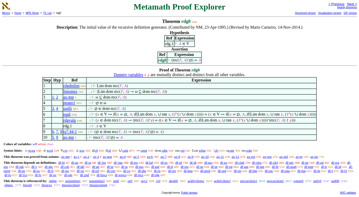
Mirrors (6, 13)
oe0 (130, 181)
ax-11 (220, 157)
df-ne (304, 163)
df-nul (155, 167)
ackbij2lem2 (196, 181)
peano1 (69, 103)
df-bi (61, 163)
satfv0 (317, 181)
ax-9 (191, 157)
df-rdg (155, 175)
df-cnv (111, 171)
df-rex (335, 163)
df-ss (124, 167)
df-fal (149, 163)
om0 (116, 181)
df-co (126, 171)
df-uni (244, 167)
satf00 (335, 181)
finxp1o (46, 185)
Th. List (47, 13)
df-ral (320, 163)
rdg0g (52, 181)
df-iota (285, 171)
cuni (125, 150)
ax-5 (136, 157)
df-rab (19, 167)
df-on (237, 171)
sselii (67, 108)
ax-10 (205, 157)
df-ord (222, 171)
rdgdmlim (71, 86)
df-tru (134, 163)
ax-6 (150, 157)
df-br (275, 167)
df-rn (157, 171)
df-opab (291, 167)
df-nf (178, 163)
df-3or (102, 163)
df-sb (193, 163)
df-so (36, 171)
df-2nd (84, 175)
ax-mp (68, 97)
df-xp (80, 171)
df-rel (95, 171)
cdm (165, 150)
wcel (50, 150)
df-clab (239, 163)
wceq (31, 150)
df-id (338, 167)
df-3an (118, 163)
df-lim (253, 171)
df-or (88, 163)
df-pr (214, 167)
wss (82, 150)
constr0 (298, 181)
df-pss (139, 167)
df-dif (81, 167)
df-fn (316, 171)
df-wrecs (120, 175)
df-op (228, 167)
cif (109, 150)
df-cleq (257, 163)
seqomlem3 (97, 181)
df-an (74, 163)
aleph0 (173, 181)
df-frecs (102, 175)
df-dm (142, 171)
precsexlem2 (275, 181)
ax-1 (77, 157)
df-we (65, 171)
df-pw (185, 167)
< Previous (336, 4)
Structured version (305, 13)
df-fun (301, 171)
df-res (172, 171)
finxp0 (27, 185)
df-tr (324, 167)
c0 (96, 150)
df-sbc (49, 167)
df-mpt (308, 167)
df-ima (188, 171)
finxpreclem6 (98, 185)
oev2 (144, 181)
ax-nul (283, 157)
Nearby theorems (347, 7)
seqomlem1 (73, 181)
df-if (170, 167)
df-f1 (343, 171)
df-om (68, 175)
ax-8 (177, 157)
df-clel (273, 163)
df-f (330, 171)
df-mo (208, 163)
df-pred (205, 171)
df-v (34, 167)
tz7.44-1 (70, 131)
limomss (70, 91)
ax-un (314, 157)
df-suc (269, 171)
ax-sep (267, 157)
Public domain (189, 192)
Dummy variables (128, 74)
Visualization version (329, 13)
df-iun (260, 167)
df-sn (199, 167)
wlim (202, 150)
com (231, 150)
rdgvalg (69, 120)
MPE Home (32, 13)
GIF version (350, 13)
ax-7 (163, 157)
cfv (216, 150)
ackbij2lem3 (222, 181)
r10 (158, 181)
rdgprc (8, 185)
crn (182, 150)
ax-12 (235, 157)
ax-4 (123, 157)
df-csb (65, 167)
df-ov (52, 175)
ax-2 (86, 157)
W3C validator (348, 192)
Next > (352, 4)
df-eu (223, 163)
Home (17, 13)
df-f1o (23, 175)
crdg (249, 150)
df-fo (7, 175)
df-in (110, 167)
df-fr (50, 171)
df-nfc (290, 163)
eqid (67, 114)
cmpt (143, 150)
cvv (65, 150)
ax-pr (299, 157)
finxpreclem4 (71, 185)
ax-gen (107, 157)
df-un (95, 167)
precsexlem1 (248, 181)
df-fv (38, 175)
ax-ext (251, 157)
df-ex (164, 163)
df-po (21, 171)
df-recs (138, 175)
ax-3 (96, 157)
